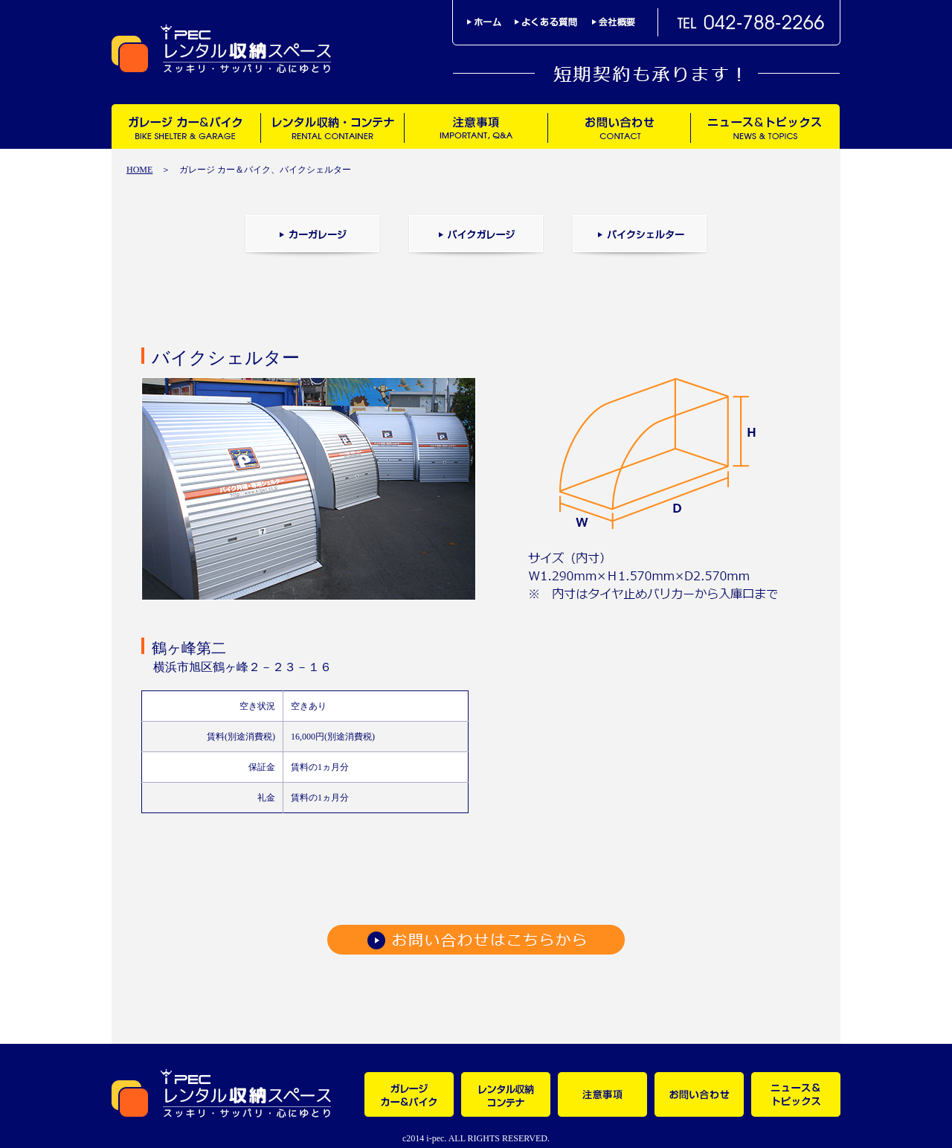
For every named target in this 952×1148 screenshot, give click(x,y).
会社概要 (613, 22)
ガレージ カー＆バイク (186, 126)
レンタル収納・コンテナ (332, 126)
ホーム (491, 22)
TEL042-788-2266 (751, 22)
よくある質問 (553, 22)
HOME (139, 169)
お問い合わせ (618, 126)
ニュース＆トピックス (765, 126)
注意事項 (475, 126)
